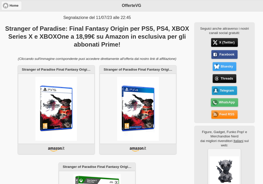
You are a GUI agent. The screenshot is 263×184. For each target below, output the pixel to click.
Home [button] (14, 5)
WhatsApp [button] (227, 102)
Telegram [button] (227, 90)
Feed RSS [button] (226, 114)
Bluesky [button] (227, 66)
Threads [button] (227, 78)
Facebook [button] (226, 54)
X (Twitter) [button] (226, 42)
